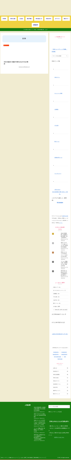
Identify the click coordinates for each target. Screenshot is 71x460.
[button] (67, 56)
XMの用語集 (31, 457)
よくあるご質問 (23, 457)
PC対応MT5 (64, 352)
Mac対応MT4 (56, 354)
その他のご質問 (56, 306)
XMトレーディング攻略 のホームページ (10, 457)
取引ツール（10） (57, 303)
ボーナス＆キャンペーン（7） (59, 290)
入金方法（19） (56, 300)
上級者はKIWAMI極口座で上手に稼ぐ (60, 334)
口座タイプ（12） (57, 287)
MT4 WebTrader (57, 356)
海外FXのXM (65, 216)
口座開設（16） (56, 293)
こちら (60, 222)
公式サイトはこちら (59, 437)
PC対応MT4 (56, 352)
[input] (60, 56)
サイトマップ (44, 457)
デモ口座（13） (56, 296)
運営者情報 (37, 457)
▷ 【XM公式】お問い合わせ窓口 (60, 309)
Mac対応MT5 (64, 354)
